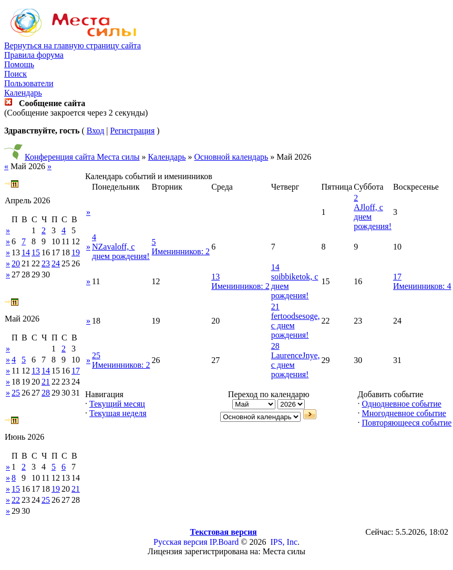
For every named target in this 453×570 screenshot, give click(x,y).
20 (16, 263)
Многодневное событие (404, 413)
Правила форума (34, 54)
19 (75, 252)
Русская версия (180, 541)
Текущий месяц (117, 403)
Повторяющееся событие (406, 422)
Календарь (23, 92)
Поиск (15, 73)
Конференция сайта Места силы (82, 156)
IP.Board (224, 541)
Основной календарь (231, 156)
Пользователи (29, 83)
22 (16, 499)
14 (26, 252)
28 (46, 392)
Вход (96, 130)
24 (56, 263)
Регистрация (132, 130)
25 (16, 392)
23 (46, 263)
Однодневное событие (401, 403)
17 (75, 370)
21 (46, 381)
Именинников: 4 (422, 286)
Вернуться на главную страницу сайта (72, 45)
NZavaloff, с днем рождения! (121, 251)
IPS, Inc (283, 541)
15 (36, 252)
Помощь (19, 64)
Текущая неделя (118, 413)
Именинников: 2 (181, 251)
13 (36, 370)
